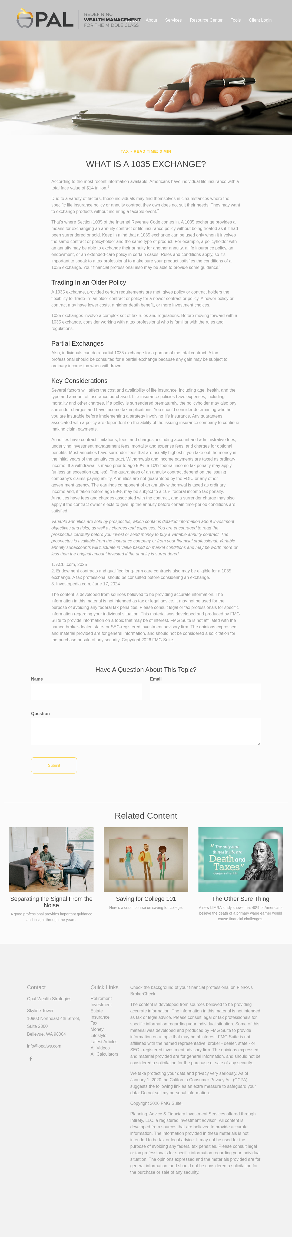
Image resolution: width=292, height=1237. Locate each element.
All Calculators (104, 1054)
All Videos (100, 1048)
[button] (151, 20)
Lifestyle (99, 1035)
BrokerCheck (142, 994)
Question (40, 713)
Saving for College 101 (146, 898)
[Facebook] (30, 1058)
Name (37, 679)
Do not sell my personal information (175, 1093)
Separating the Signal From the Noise (51, 902)
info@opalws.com (44, 1046)
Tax (94, 1023)
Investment (101, 1004)
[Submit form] (54, 765)
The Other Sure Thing (240, 898)
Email (156, 679)
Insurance (100, 1017)
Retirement (101, 998)
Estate (97, 1011)
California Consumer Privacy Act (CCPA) (209, 1080)
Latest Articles (104, 1041)
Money (97, 1029)
